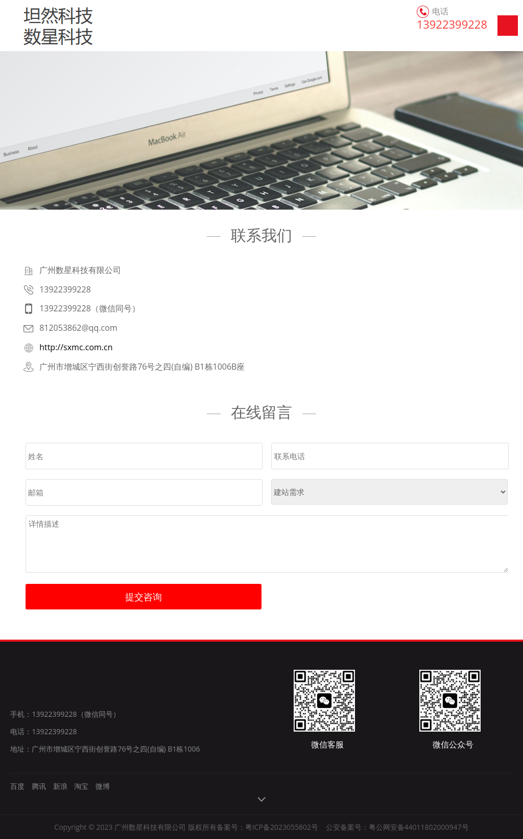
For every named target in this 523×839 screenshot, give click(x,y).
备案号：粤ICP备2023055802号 (267, 827)
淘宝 (81, 786)
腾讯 (39, 786)
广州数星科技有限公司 (42, 25)
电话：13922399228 (43, 731)
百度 (17, 786)
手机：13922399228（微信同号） (65, 714)
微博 (103, 786)
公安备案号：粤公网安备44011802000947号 (397, 827)
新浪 (60, 786)
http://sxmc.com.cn (75, 347)
